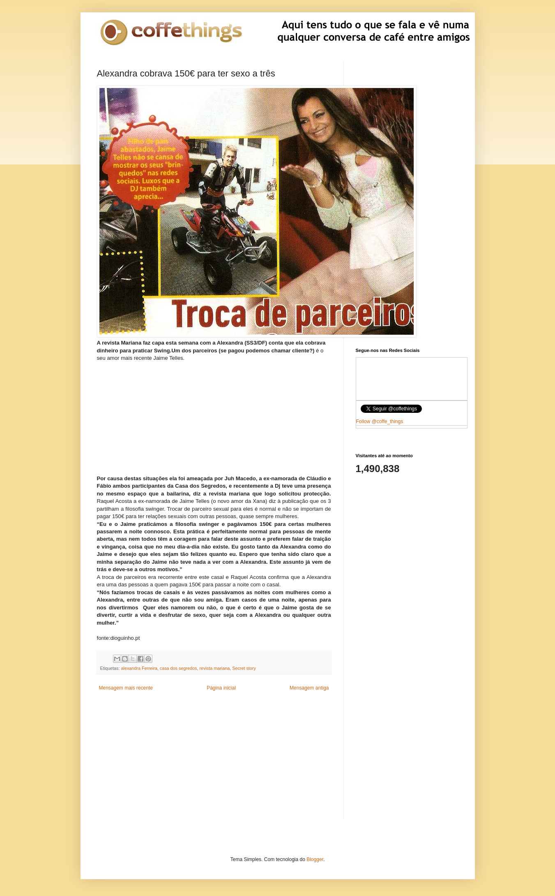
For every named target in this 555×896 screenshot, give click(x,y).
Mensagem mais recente (126, 688)
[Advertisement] (214, 413)
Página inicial (221, 688)
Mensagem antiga (309, 688)
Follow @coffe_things (379, 421)
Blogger (314, 859)
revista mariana (214, 668)
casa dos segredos (178, 668)
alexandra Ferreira (139, 668)
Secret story (244, 668)
